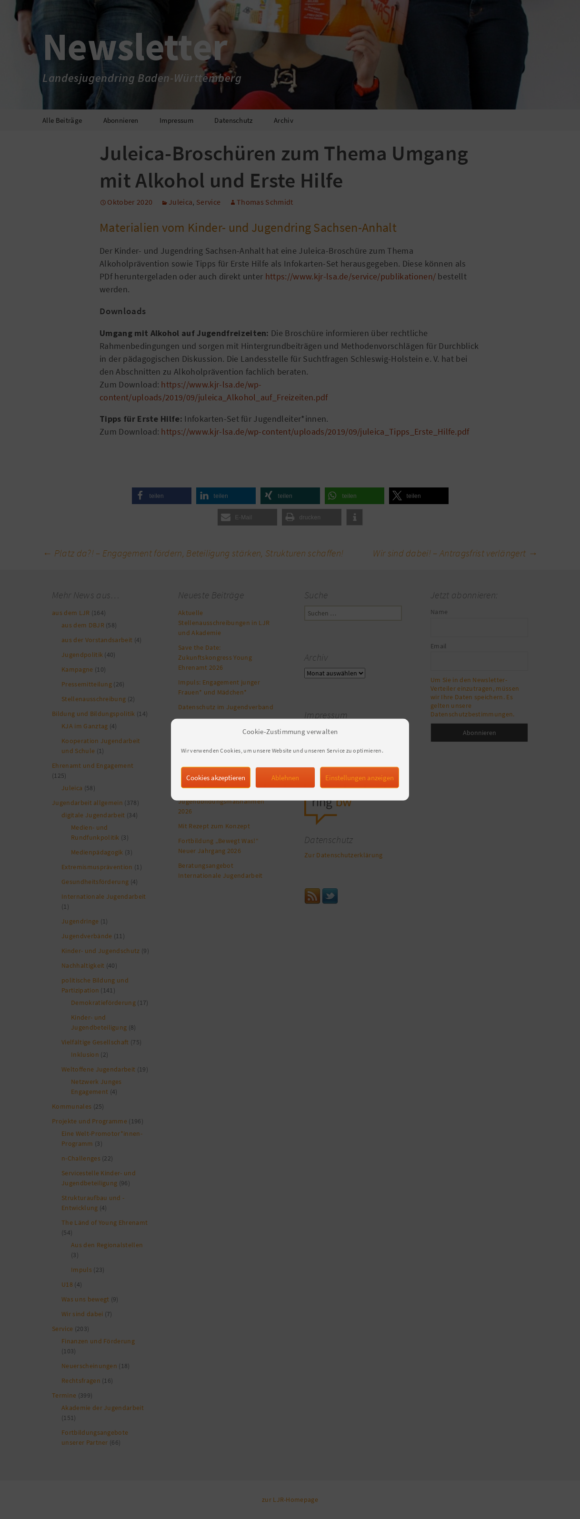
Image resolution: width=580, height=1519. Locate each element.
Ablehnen (285, 796)
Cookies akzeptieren (215, 796)
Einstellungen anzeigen (359, 796)
